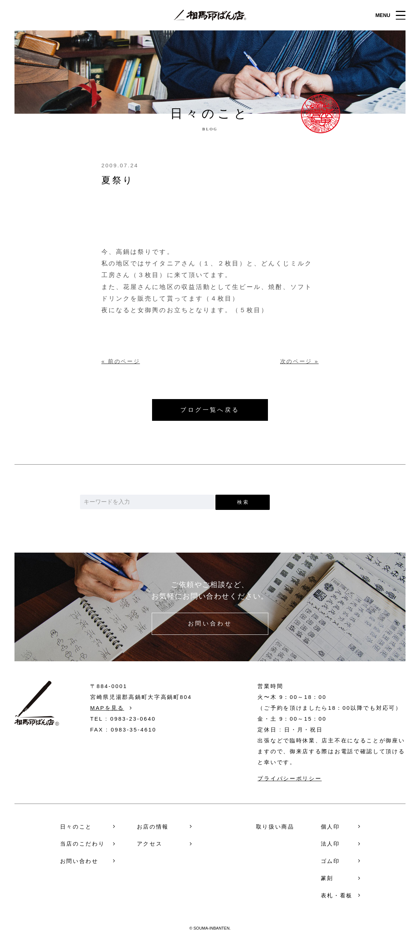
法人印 (330, 844)
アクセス (150, 844)
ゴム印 (330, 861)
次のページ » (299, 361)
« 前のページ (120, 361)
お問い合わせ (210, 624)
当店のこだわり (82, 844)
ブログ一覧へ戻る (210, 410)
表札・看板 (337, 895)
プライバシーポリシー (289, 778)
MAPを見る (107, 708)
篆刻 (327, 878)
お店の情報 (153, 826)
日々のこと (76, 826)
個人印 (330, 826)
